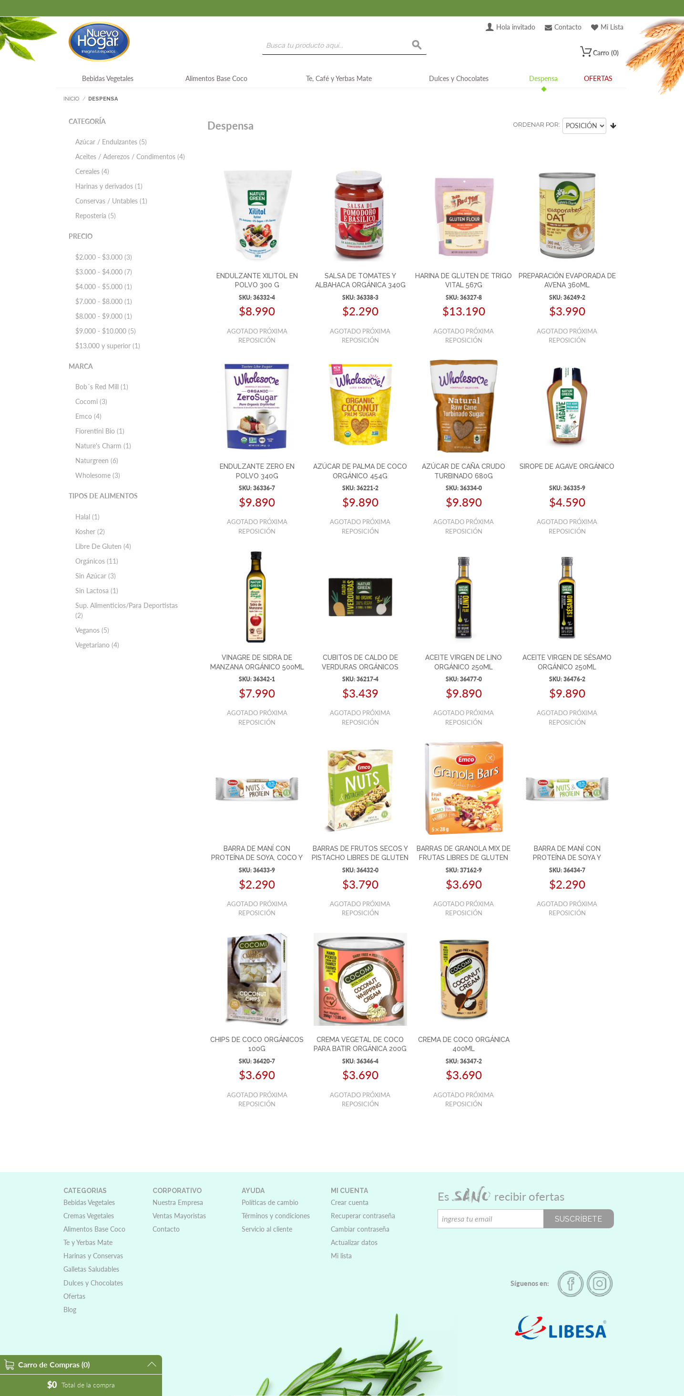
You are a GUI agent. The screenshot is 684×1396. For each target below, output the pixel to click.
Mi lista (341, 1256)
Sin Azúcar (95, 576)
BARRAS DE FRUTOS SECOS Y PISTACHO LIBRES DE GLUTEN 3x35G (360, 858)
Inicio (71, 99)
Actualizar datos (354, 1242)
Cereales (92, 171)
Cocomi (91, 401)
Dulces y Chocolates (459, 78)
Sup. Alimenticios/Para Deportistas (126, 610)
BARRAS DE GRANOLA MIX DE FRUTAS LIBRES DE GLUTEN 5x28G (463, 858)
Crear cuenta (349, 1202)
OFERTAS (598, 78)
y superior (107, 346)
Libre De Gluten (103, 546)
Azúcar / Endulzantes (111, 142)
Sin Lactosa (96, 591)
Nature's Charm (103, 446)
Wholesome (97, 475)
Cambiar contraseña (360, 1229)
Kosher (90, 531)
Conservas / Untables (111, 201)
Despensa (543, 78)
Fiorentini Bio (99, 431)
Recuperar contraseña (363, 1216)
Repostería (95, 216)
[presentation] (510, 1246)
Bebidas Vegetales (107, 78)
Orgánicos (96, 561)
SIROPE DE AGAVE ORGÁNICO (567, 466)
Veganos (92, 630)
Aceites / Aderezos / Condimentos (130, 156)
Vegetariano (97, 645)
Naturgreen (96, 460)
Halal (87, 517)
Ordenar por (536, 124)
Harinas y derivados (109, 186)
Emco (88, 416)
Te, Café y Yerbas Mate (339, 78)
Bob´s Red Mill (101, 387)
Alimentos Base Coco (216, 78)
